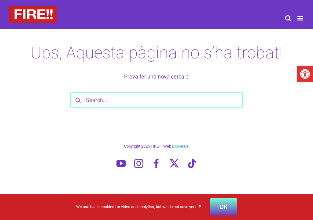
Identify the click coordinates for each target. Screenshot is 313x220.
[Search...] (156, 100)
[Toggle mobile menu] (300, 18)
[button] (305, 74)
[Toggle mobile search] (288, 18)
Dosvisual (180, 146)
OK (223, 207)
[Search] (78, 100)
